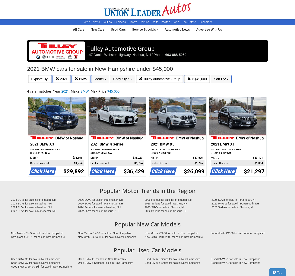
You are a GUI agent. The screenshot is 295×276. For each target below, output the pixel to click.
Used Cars (118, 29)
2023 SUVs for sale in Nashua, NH (165, 207)
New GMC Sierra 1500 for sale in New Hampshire (107, 236)
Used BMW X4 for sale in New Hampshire (235, 262)
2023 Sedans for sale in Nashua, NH (232, 207)
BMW (81, 79)
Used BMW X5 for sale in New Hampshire (102, 259)
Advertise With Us (209, 29)
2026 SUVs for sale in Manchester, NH (100, 199)
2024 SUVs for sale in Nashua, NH (31, 207)
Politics (107, 22)
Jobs (176, 22)
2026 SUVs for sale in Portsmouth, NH (33, 199)
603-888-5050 (175, 55)
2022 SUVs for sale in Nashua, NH (98, 211)
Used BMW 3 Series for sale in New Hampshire (172, 259)
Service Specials (145, 29)
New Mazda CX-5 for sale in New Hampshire (37, 233)
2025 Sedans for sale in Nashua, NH (166, 203)
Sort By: (221, 79)
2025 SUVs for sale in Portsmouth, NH (233, 199)
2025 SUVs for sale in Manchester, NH (100, 203)
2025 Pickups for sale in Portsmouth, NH (235, 203)
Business (120, 22)
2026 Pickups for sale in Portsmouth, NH (168, 199)
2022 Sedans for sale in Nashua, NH (166, 211)
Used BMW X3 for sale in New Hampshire (35, 259)
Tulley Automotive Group (159, 79)
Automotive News (177, 29)
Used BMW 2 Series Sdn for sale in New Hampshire (41, 266)
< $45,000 (197, 79)
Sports (133, 22)
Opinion (145, 22)
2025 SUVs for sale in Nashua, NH (31, 203)
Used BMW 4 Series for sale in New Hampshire (172, 262)
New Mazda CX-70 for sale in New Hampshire (38, 236)
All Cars (78, 29)
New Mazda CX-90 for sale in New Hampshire (238, 233)
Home (86, 22)
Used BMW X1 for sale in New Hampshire (235, 259)
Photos (166, 22)
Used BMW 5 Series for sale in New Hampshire (105, 262)
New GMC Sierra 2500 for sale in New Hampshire (174, 236)
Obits (155, 22)
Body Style (122, 79)
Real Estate (189, 22)
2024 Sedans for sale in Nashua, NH (99, 207)
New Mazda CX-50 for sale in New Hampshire (105, 233)
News (96, 22)
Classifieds (206, 22)
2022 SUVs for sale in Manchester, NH (33, 211)
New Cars (97, 29)
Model (100, 79)
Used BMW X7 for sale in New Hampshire (35, 262)
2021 (62, 79)
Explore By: (40, 79)
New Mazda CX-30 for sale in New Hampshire (171, 233)
